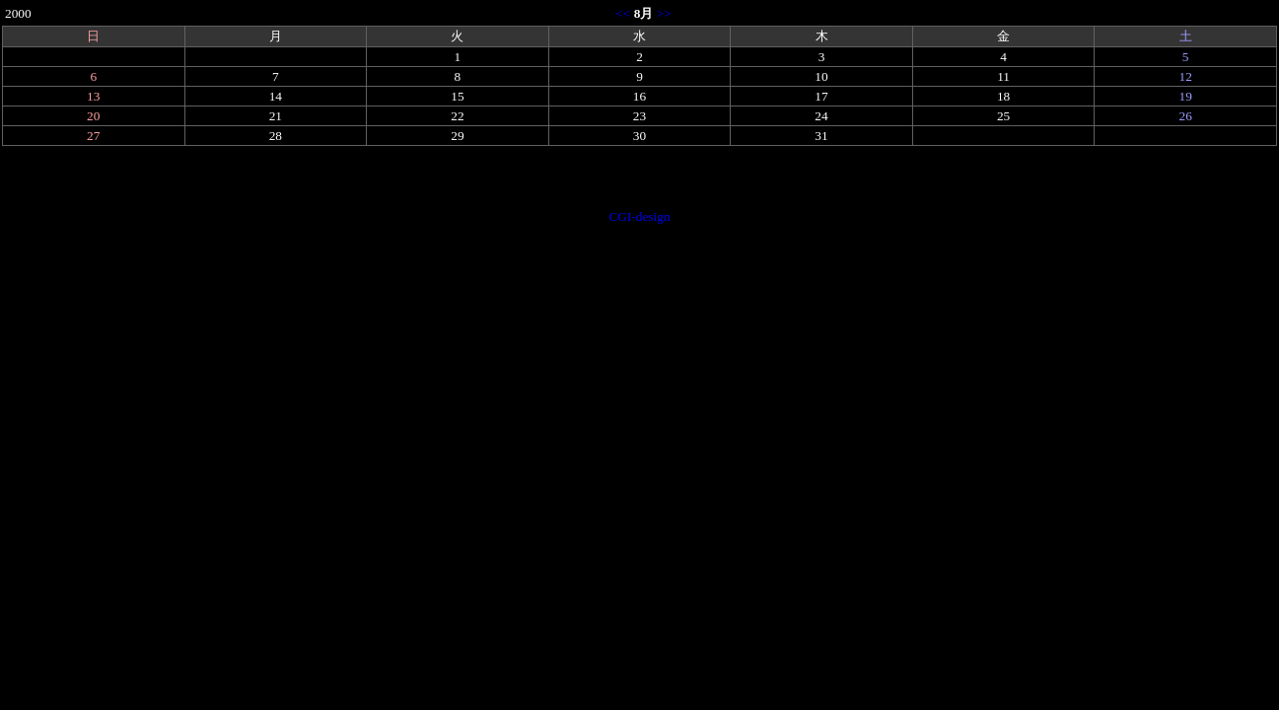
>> (664, 13)
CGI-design (639, 216)
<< (622, 13)
